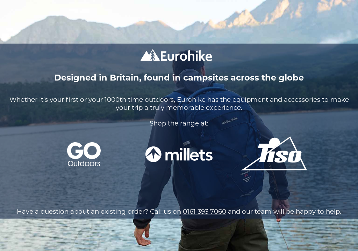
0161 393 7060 (204, 211)
